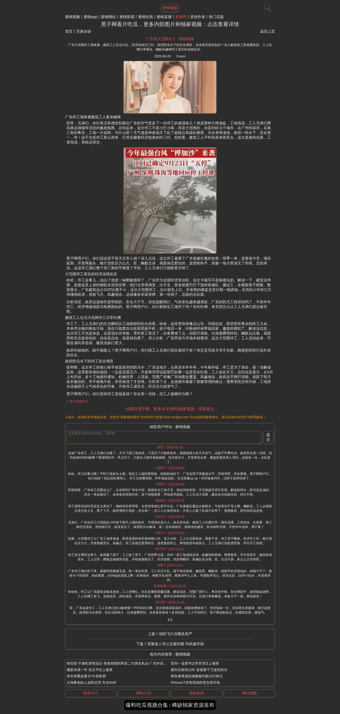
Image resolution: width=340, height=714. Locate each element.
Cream (181, 56)
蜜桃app (90, 17)
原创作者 (197, 17)
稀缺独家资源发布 (193, 705)
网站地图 (249, 693)
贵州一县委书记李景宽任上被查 (195, 663)
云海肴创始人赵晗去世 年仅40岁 (91, 683)
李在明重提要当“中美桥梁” (87, 676)
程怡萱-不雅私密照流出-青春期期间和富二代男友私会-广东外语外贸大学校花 (125, 663)
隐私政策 (196, 693)
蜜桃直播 (164, 17)
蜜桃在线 (145, 17)
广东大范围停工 (77, 401)
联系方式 (90, 693)
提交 (268, 437)
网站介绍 (143, 693)
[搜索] (267, 6)
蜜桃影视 (127, 17)
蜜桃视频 (72, 17)
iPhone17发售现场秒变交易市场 (195, 683)
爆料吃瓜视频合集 (147, 705)
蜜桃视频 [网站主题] (170, 8)
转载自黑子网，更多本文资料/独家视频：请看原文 (170, 409)
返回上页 (267, 31)
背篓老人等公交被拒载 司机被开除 (175, 644)
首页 (69, 31)
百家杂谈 (83, 31)
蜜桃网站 (108, 17)
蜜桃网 (180, 17)
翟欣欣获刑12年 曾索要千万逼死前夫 (199, 670)
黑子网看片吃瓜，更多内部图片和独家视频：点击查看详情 (170, 24)
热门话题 (216, 17)
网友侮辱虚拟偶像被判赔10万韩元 (197, 676)
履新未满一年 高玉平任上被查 (90, 670)
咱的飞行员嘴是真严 (175, 634)
